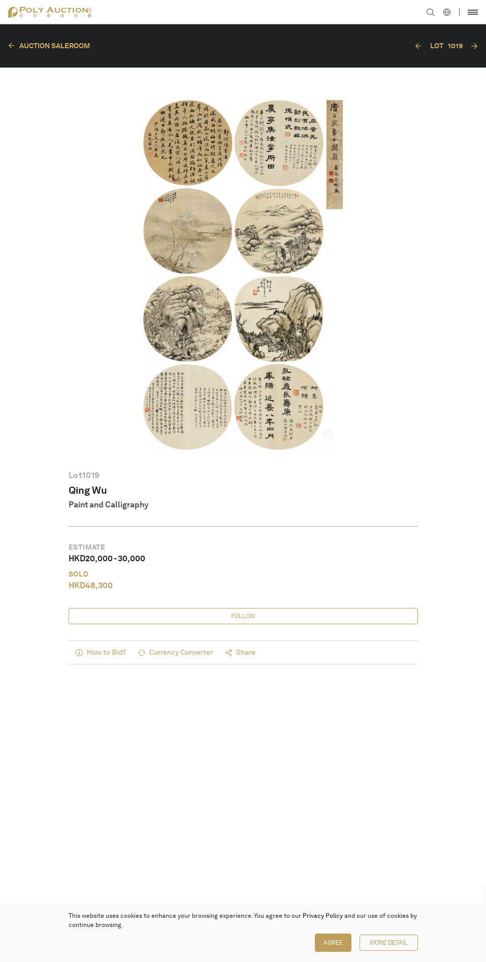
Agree (333, 942)
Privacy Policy (323, 915)
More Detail (389, 942)
